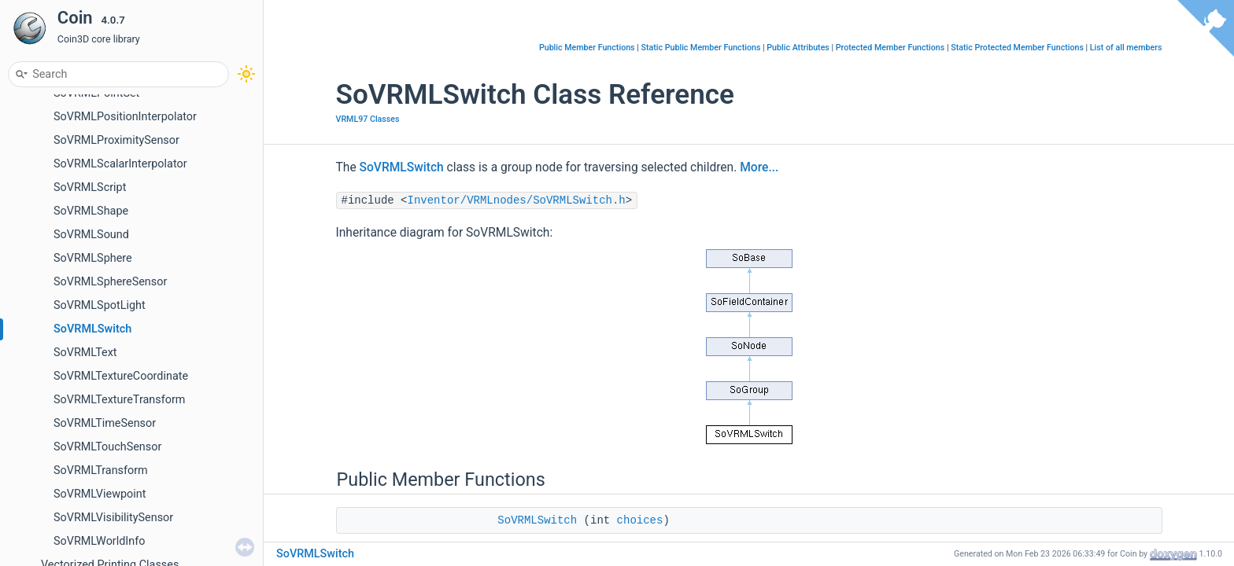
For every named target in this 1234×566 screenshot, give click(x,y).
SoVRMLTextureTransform (119, 399)
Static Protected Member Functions (1017, 47)
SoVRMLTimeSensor (105, 423)
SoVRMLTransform (101, 470)
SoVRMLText (85, 352)
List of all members (1126, 47)
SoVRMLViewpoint (100, 494)
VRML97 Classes (368, 119)
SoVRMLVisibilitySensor (113, 517)
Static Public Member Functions (700, 47)
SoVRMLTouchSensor (107, 447)
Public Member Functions (587, 47)
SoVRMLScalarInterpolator (120, 164)
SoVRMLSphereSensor (110, 282)
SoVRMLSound (91, 234)
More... (759, 167)
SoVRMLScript (90, 187)
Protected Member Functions (890, 47)
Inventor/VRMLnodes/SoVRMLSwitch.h (517, 200)
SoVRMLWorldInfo (99, 541)
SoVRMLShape (91, 211)
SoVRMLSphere (93, 258)
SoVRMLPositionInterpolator (125, 116)
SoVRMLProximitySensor (116, 140)
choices (640, 520)
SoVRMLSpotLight (100, 305)
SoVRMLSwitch (92, 329)
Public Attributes (798, 47)
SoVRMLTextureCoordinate (121, 376)
